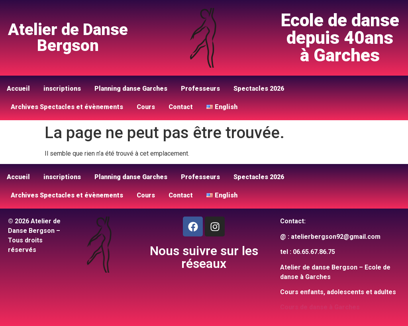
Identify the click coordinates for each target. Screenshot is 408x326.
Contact (181, 107)
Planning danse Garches (130, 88)
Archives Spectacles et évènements (67, 107)
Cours (146, 107)
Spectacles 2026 (258, 88)
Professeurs (200, 88)
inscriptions (62, 88)
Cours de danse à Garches (320, 307)
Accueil (18, 88)
